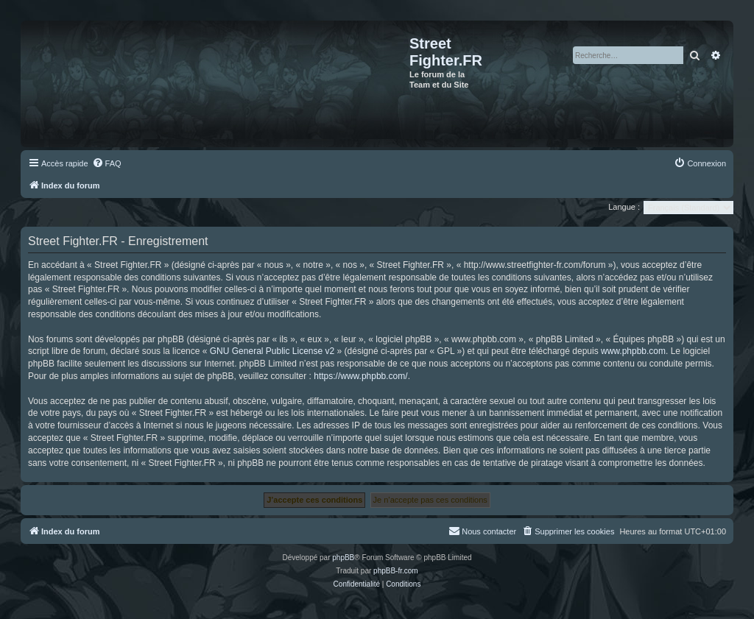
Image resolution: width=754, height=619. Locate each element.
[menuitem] (106, 163)
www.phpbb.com (633, 351)
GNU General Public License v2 (272, 351)
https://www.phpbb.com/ (360, 376)
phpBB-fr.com (395, 571)
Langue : (624, 206)
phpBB (343, 557)
